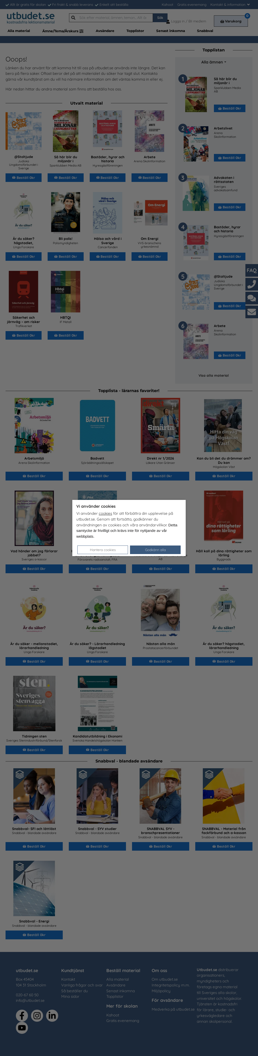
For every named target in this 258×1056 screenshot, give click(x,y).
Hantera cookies (103, 550)
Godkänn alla (155, 550)
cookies (105, 513)
